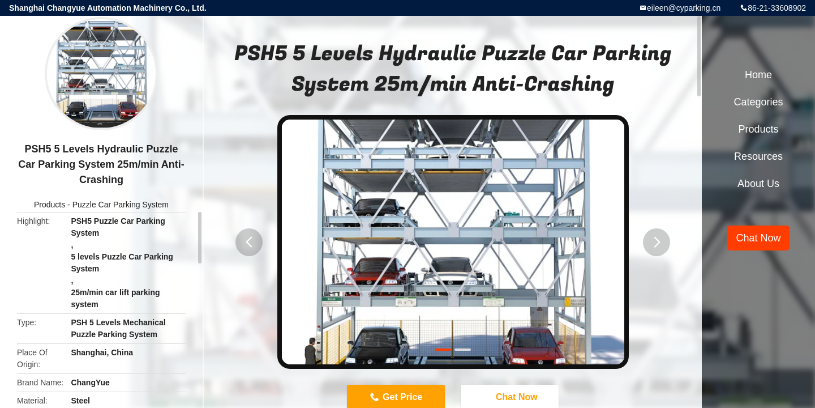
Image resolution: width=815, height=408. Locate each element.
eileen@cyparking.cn (683, 7)
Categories (758, 102)
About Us (758, 183)
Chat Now (758, 238)
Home (758, 74)
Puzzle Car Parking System (120, 204)
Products (49, 204)
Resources (758, 156)
